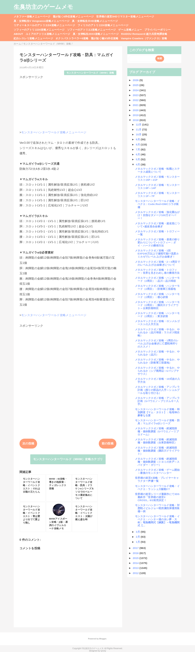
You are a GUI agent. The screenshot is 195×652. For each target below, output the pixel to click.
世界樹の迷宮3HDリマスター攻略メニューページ (125, 16)
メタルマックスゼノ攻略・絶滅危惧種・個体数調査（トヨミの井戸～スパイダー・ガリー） (157, 461)
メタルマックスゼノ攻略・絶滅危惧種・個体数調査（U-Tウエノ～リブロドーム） (157, 431)
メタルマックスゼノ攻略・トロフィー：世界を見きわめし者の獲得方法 (157, 271)
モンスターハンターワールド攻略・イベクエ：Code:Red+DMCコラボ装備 (157, 204)
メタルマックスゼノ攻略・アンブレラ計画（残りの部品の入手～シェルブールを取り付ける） (157, 389)
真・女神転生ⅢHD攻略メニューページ (95, 20)
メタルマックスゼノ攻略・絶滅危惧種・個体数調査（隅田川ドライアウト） (157, 450)
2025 (136, 85)
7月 (138, 149)
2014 (136, 563)
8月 (138, 144)
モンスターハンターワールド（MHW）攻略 (90, 73)
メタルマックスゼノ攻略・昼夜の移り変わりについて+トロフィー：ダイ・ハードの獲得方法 (157, 242)
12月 (139, 124)
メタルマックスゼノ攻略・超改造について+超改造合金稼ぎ (157, 225)
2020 (136, 110)
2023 (136, 95)
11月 (139, 129)
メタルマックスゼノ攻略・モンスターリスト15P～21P (157, 178)
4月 (138, 164)
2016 (136, 553)
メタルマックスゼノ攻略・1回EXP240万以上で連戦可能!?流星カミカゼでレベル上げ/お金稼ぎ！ (157, 253)
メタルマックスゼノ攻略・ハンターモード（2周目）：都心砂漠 (157, 296)
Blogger (102, 639)
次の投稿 (28, 443)
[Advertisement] (67, 103)
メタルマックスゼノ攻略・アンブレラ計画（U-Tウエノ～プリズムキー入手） (157, 401)
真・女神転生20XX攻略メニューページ (96, 33)
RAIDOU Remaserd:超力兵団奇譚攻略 (144, 33)
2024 (136, 90)
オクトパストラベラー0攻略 (72, 38)
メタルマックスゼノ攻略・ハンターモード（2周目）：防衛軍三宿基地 (157, 287)
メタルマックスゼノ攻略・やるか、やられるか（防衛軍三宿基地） (157, 361)
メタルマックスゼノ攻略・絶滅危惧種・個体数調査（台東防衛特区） (156, 441)
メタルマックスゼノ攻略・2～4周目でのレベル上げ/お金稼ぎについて (157, 263)
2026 (136, 80)
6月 (138, 154)
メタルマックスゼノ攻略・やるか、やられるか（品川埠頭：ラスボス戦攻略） (157, 332)
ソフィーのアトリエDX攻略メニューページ (39, 29)
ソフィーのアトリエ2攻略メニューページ (91, 29)
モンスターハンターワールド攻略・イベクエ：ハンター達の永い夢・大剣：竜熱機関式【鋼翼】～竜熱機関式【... (157, 521)
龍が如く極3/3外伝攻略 (104, 38)
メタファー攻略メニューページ (32, 16)
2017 (136, 548)
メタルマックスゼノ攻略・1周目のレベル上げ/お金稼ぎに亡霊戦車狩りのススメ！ (156, 343)
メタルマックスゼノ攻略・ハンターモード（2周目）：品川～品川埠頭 (157, 279)
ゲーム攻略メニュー (130, 29)
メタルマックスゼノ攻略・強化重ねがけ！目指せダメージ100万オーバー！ (157, 215)
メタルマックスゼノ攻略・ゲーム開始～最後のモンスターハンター (157, 471)
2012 (136, 573)
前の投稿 (107, 443)
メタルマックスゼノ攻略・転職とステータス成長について (157, 170)
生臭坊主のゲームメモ (43, 7)
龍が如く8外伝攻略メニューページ (73, 16)
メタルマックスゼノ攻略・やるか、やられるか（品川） (157, 353)
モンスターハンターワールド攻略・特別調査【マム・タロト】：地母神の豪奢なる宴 (157, 412)
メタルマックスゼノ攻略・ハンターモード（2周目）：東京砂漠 (157, 315)
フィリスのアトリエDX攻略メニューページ (103, 25)
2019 (136, 115)
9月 (138, 139)
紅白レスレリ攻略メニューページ (33, 38)
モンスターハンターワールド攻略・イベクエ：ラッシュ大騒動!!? (157, 488)
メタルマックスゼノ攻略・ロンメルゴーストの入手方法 (157, 323)
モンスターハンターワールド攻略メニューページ (53, 132)
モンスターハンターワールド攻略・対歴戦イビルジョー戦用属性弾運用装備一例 (157, 508)
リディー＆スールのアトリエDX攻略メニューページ (44, 25)
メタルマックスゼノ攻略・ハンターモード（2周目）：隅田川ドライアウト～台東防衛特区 (157, 305)
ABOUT (18, 33)
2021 (136, 105)
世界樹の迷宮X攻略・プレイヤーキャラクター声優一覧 (157, 479)
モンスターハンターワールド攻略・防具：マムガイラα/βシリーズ (157, 422)
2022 (136, 100)
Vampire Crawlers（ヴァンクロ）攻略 (144, 38)
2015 (136, 558)
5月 (138, 159)
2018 (136, 120)
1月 (138, 541)
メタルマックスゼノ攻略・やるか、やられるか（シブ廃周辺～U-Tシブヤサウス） (157, 370)
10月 (139, 134)
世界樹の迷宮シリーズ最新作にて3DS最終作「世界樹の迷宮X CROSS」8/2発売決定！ (157, 497)
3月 (138, 531)
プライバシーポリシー (157, 29)
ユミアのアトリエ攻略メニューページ (48, 33)
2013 (136, 567)
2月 (138, 536)
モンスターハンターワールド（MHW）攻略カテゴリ (68, 459)
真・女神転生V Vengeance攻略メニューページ (41, 20)
